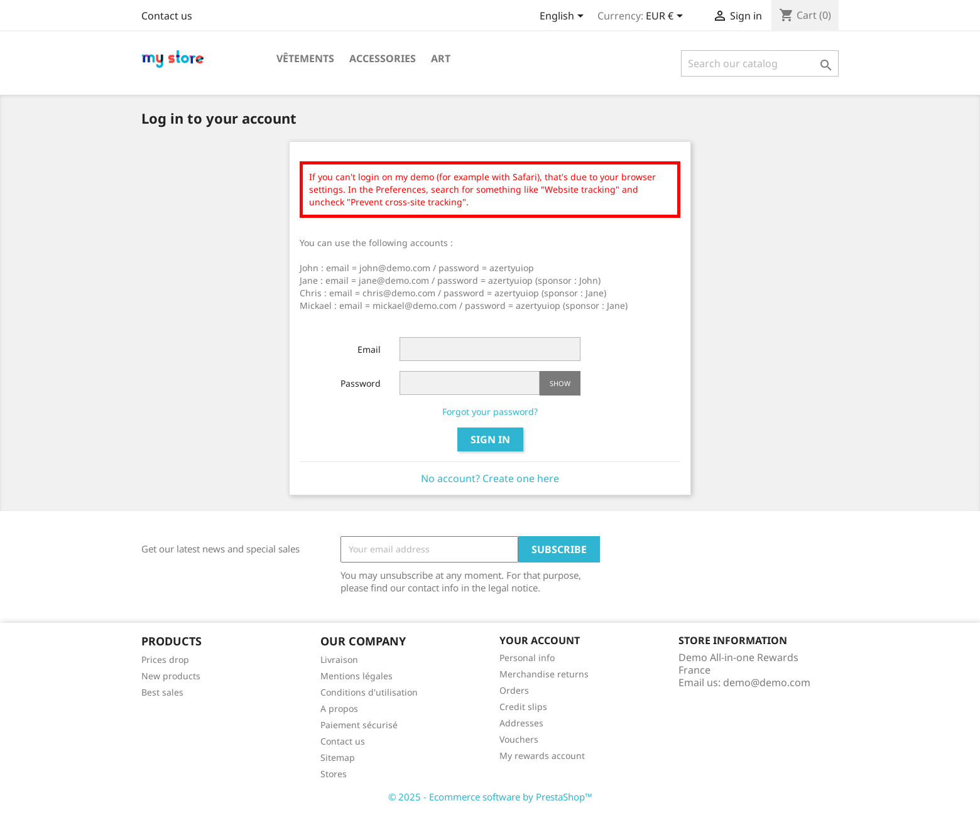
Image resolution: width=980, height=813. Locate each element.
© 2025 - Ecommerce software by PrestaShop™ (490, 796)
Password (360, 383)
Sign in (490, 439)
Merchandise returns (544, 674)
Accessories (382, 58)
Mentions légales (356, 676)
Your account (539, 640)
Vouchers (518, 739)
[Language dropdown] (564, 16)
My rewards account (542, 756)
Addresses (521, 723)
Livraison (339, 659)
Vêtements (305, 58)
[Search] (760, 63)
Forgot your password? (490, 411)
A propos (339, 708)
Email (369, 349)
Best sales (162, 692)
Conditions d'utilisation (369, 692)
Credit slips (523, 707)
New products (170, 676)
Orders (514, 690)
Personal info (527, 658)
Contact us (166, 16)
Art (440, 58)
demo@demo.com (766, 682)
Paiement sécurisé (359, 725)
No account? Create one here (490, 478)
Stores (333, 774)
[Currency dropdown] (666, 16)
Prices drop (165, 659)
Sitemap (337, 757)
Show (560, 383)
